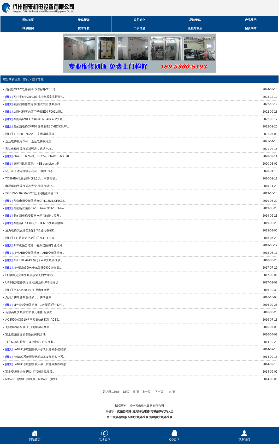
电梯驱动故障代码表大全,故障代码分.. (29, 186)
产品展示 (250, 20)
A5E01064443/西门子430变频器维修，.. (39, 260)
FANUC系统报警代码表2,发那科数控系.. (39, 356)
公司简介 (139, 20)
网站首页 (28, 20)
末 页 (172, 391)
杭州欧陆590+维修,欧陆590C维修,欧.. (37, 267)
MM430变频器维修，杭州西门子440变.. (38, 304)
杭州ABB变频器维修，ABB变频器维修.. (38, 252)
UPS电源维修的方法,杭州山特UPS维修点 (31, 282)
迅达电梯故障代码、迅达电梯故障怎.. (29, 141)
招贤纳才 (250, 28)
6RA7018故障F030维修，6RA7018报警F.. (32, 379)
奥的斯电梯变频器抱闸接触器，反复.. (37, 215)
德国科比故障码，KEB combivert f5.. (36, 163)
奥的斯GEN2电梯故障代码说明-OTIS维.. (31, 89)
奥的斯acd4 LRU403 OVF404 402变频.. (38, 119)
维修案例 (28, 28)
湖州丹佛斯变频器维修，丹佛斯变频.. (29, 297)
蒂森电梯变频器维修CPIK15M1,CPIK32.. (39, 200)
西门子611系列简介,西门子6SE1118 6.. (30, 238)
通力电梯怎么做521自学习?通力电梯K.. (30, 230)
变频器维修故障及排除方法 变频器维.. (37, 104)
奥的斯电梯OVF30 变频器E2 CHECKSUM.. (41, 126)
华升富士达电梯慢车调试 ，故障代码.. (29, 171)
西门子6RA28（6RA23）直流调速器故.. (30, 134)
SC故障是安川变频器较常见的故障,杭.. (30, 275)
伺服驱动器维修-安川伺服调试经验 (27, 327)
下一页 (159, 391)
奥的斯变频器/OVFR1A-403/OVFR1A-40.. (40, 208)
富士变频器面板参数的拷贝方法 (25, 334)
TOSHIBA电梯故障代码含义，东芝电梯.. (31, 178)
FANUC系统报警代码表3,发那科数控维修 (39, 349)
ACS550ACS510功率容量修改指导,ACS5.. (32, 319)
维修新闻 (83, 20)
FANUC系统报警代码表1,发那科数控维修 (39, 364)
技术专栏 (83, 28)
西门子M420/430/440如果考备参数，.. (29, 290)
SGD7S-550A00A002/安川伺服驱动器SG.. (32, 193)
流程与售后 (195, 28)
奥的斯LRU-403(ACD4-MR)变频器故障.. (39, 223)
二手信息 (139, 28)
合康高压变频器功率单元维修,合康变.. (29, 312)
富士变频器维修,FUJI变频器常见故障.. (29, 371)
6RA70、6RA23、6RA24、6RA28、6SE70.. (41, 156)
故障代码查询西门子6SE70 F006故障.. (38, 111)
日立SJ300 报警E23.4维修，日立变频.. (30, 342)
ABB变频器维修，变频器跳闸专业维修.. (38, 245)
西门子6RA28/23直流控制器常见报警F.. (38, 96)
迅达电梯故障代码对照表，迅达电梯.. (29, 148)
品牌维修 (195, 20)
